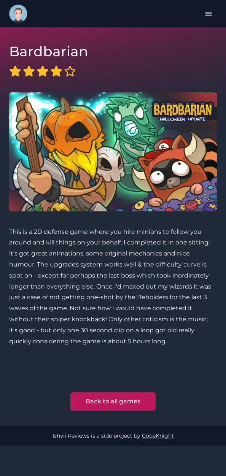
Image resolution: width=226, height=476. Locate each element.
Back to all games (113, 401)
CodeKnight (158, 435)
